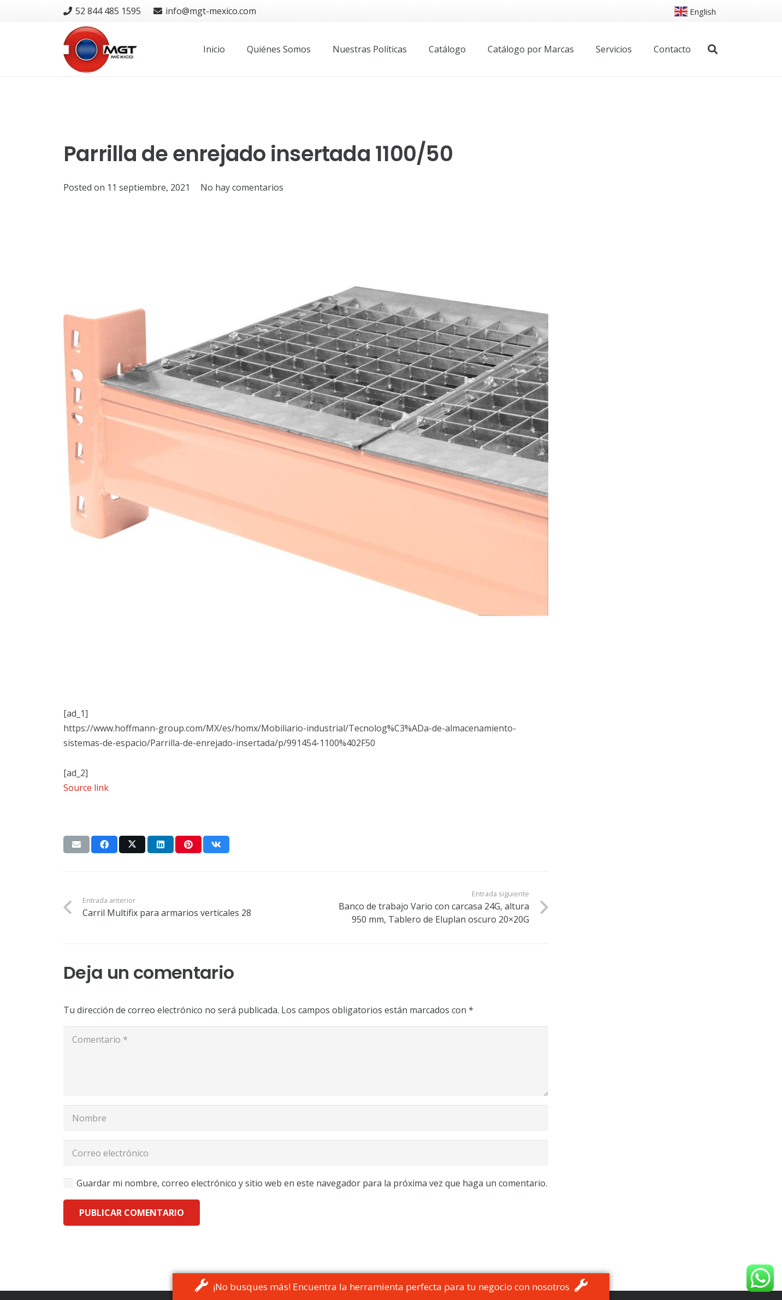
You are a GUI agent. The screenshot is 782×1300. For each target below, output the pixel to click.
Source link (86, 788)
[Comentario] (305, 1061)
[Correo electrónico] (305, 1153)
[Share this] (104, 844)
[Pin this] (188, 844)
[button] (713, 49)
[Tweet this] (132, 844)
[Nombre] (305, 1118)
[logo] (100, 49)
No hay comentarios (241, 187)
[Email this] (76, 844)
